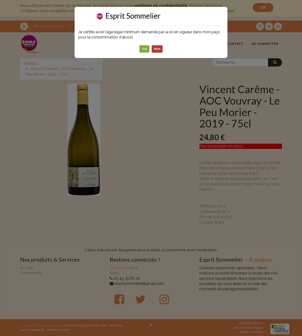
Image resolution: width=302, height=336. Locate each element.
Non (157, 48)
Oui (144, 48)
